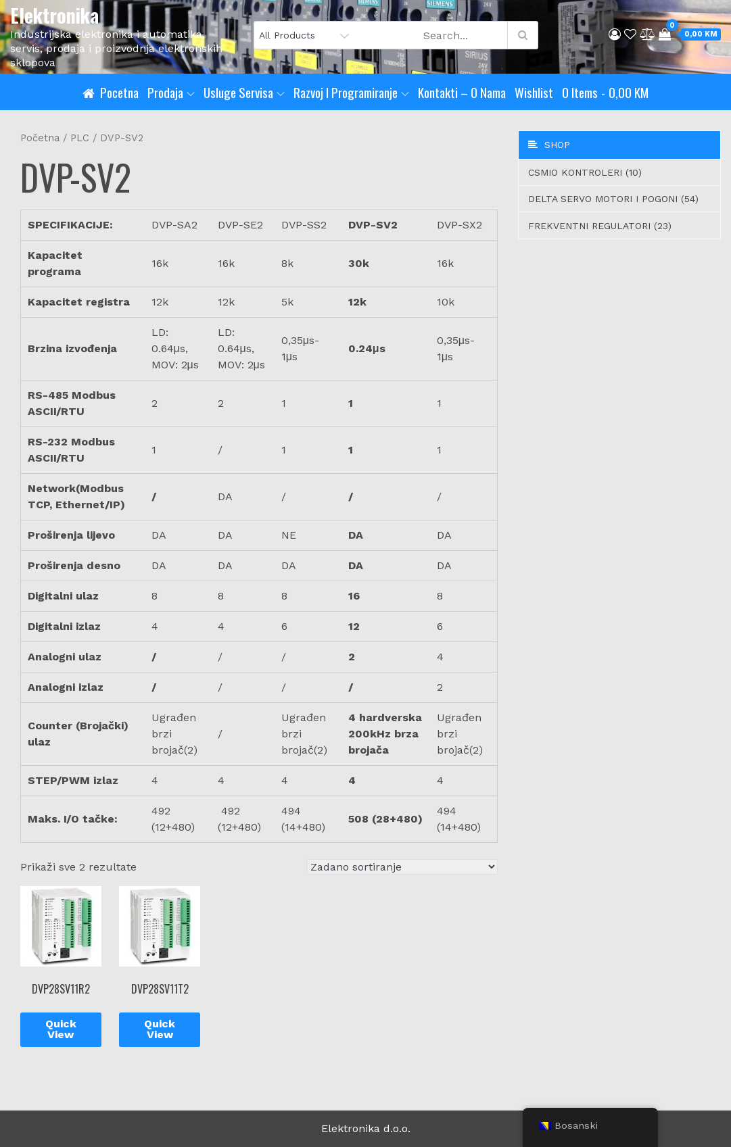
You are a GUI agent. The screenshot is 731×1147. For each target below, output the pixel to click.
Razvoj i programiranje (351, 91)
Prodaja (171, 91)
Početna (40, 138)
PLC (79, 138)
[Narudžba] (402, 867)
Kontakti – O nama (462, 91)
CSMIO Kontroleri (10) (585, 172)
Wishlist (534, 91)
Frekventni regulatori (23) (599, 225)
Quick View (60, 1029)
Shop (549, 144)
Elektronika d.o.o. (365, 1128)
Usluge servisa (244, 91)
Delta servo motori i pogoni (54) (613, 198)
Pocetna (119, 91)
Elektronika (54, 15)
